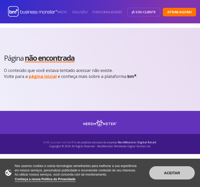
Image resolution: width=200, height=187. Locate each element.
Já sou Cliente (144, 12)
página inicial (43, 76)
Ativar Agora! (179, 12)
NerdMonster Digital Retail (137, 142)
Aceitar (172, 173)
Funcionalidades (107, 12)
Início (62, 12)
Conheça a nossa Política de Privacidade (45, 179)
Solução (80, 12)
